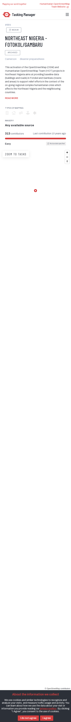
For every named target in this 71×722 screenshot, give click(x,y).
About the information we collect (35, 694)
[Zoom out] (67, 157)
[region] (35, 419)
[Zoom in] (67, 152)
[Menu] (67, 15)
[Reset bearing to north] (67, 161)
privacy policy (48, 708)
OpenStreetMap (53, 688)
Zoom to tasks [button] (16, 154)
